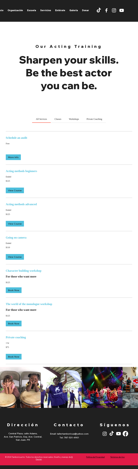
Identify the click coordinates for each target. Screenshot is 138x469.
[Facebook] (106, 10)
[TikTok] (99, 10)
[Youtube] (118, 433)
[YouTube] (121, 10)
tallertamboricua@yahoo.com (73, 433)
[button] (45, 10)
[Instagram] (114, 10)
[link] (41, 119)
